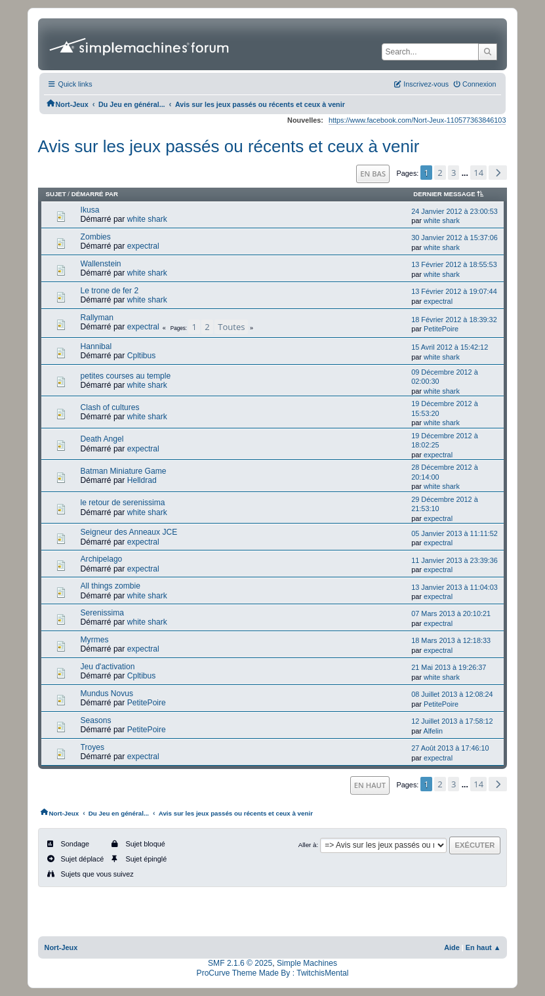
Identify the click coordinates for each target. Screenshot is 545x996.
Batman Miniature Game (124, 471)
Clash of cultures (110, 407)
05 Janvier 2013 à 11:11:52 (454, 533)
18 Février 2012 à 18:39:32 (453, 319)
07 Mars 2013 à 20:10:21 (451, 613)
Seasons (96, 720)
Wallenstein (101, 263)
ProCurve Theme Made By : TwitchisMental (273, 973)
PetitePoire (441, 329)
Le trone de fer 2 (110, 290)
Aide (452, 947)
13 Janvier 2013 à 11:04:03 (454, 587)
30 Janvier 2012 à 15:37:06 (454, 237)
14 (478, 172)
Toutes (231, 327)
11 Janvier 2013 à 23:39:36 (454, 560)
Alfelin (433, 731)
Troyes (92, 747)
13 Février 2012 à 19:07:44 (453, 291)
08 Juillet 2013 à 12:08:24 (452, 694)
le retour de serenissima (123, 502)
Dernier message (450, 193)
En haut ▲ (483, 947)
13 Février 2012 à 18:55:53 (453, 264)
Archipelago (102, 559)
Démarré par (94, 193)
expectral (143, 246)
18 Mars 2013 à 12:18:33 (451, 640)
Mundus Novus (107, 693)
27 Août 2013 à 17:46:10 (450, 748)
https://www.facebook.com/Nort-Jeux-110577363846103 (417, 120)
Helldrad (142, 480)
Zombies (96, 236)
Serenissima (102, 612)
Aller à (307, 844)
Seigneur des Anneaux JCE (129, 532)
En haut (370, 785)
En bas (373, 173)
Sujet (56, 193)
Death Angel (102, 439)
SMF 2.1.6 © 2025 (240, 963)
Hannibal (96, 346)
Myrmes (95, 639)
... (466, 173)
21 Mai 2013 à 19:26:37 (448, 667)
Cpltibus (141, 355)
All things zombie (110, 586)
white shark (147, 219)
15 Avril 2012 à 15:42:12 (449, 347)
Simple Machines (307, 963)
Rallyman (97, 317)
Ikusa (90, 210)
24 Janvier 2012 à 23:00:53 (454, 211)
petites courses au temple (126, 376)
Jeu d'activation (108, 666)
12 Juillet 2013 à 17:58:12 (452, 721)
